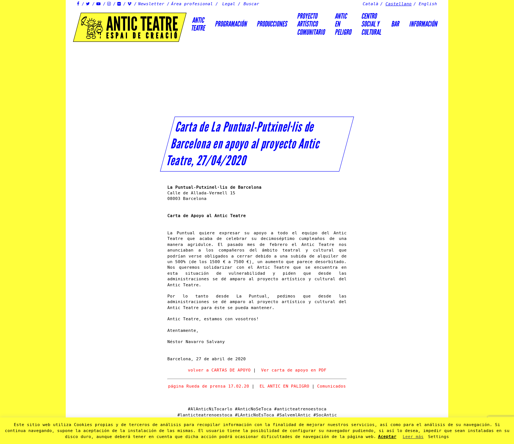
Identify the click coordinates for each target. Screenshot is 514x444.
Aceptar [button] (387, 436)
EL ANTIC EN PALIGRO (284, 386)
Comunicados (331, 386)
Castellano (399, 3)
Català (370, 3)
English (428, 3)
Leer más (413, 436)
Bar (395, 23)
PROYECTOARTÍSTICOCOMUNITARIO (311, 24)
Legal (228, 3)
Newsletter (151, 3)
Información (423, 23)
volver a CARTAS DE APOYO (219, 370)
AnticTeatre (198, 24)
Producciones (272, 23)
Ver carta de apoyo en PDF (293, 370)
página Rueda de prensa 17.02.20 (208, 386)
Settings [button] (438, 436)
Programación (231, 23)
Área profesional (192, 3)
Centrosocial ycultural (371, 24)
